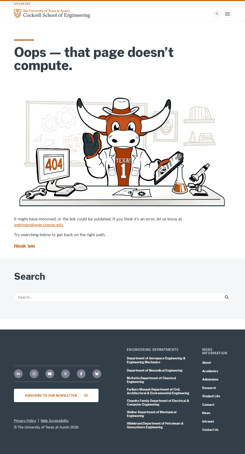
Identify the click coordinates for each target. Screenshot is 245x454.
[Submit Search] (226, 297)
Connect (208, 404)
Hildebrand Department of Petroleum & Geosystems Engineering (155, 425)
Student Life (211, 396)
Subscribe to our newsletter (57, 395)
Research (209, 388)
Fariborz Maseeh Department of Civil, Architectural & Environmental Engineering (158, 391)
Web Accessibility (55, 421)
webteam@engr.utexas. (35, 225)
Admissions (210, 379)
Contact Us (210, 430)
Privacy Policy (25, 421)
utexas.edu (22, 4)
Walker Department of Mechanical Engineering (151, 414)
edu (59, 225)
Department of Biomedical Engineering (155, 370)
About (206, 362)
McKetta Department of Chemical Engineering (151, 380)
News (206, 413)
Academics (210, 371)
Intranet (208, 421)
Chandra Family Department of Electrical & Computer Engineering (158, 402)
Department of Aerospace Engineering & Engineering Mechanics (156, 360)
